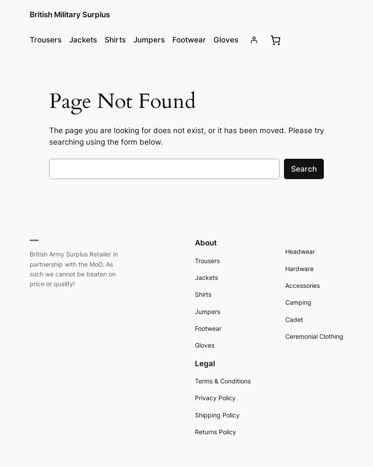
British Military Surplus (70, 14)
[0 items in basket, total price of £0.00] (275, 40)
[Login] (254, 40)
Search (304, 169)
